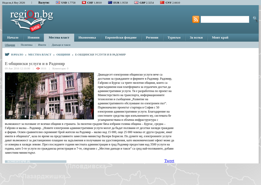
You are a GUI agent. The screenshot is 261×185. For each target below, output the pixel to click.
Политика (26, 44)
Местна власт (59, 37)
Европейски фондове (121, 37)
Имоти (42, 44)
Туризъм (174, 37)
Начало (12, 37)
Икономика (87, 37)
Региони (152, 37)
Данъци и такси (61, 44)
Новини (34, 37)
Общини (10, 44)
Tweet (169, 161)
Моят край (220, 37)
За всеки (196, 37)
